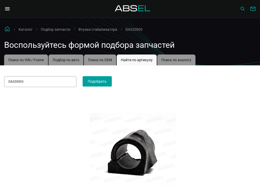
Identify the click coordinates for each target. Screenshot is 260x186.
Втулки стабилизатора (97, 29)
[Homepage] (133, 8)
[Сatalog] (242, 9)
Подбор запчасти (55, 29)
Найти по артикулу (137, 60)
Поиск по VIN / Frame (26, 60)
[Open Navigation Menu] (7, 9)
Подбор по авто (66, 60)
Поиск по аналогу (176, 60)
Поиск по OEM (100, 60)
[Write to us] (253, 9)
